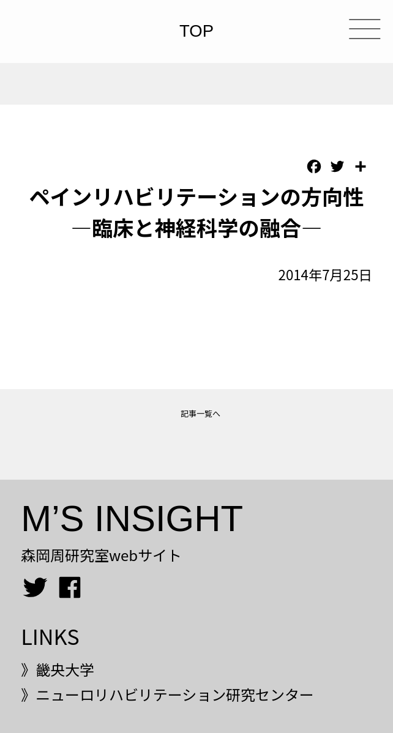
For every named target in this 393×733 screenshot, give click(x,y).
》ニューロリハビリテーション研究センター (167, 694)
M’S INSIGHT (132, 518)
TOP (196, 31)
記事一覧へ (200, 413)
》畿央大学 (57, 669)
